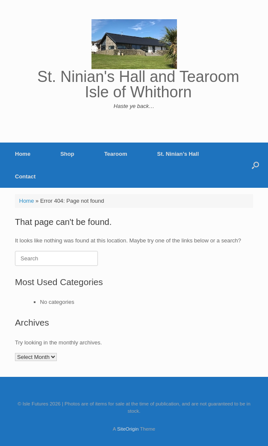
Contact (25, 176)
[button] (255, 165)
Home (22, 154)
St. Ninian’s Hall (178, 154)
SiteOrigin (128, 428)
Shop (67, 154)
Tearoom (115, 154)
